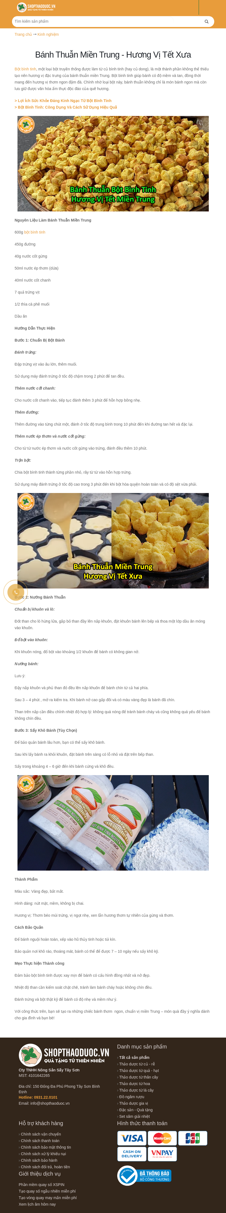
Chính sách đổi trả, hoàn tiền (44, 1167)
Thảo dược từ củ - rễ (136, 1064)
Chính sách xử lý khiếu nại (42, 1154)
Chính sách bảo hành (38, 1160)
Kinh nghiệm (48, 34)
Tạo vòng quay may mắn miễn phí (48, 1198)
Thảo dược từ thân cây (137, 1077)
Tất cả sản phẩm (133, 1057)
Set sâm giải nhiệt (133, 1116)
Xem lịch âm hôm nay (37, 1204)
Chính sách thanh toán (39, 1141)
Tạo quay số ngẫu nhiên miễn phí (47, 1191)
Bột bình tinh (25, 69)
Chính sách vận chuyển (40, 1134)
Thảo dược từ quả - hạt (138, 1070)
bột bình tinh (34, 232)
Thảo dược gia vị (132, 1103)
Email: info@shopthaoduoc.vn (44, 1103)
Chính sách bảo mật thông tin (45, 1147)
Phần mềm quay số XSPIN (41, 1184)
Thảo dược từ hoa (133, 1083)
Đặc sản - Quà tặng (135, 1110)
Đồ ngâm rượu (130, 1097)
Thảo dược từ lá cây (135, 1090)
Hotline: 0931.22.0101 (38, 1097)
